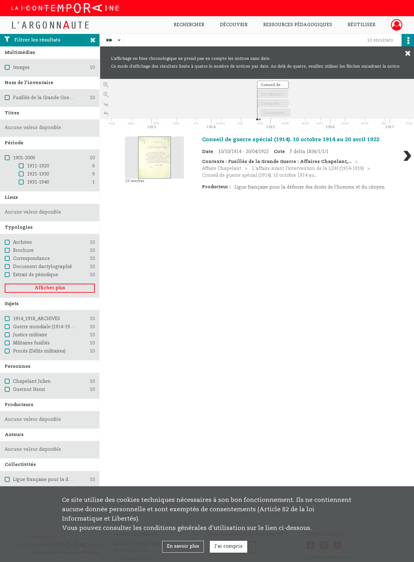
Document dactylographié (42, 267)
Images (21, 67)
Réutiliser (361, 25)
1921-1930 (38, 174)
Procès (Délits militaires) (39, 351)
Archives (22, 242)
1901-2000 (24, 158)
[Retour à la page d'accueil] (106, 115)
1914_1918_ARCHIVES (36, 319)
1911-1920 (38, 166)
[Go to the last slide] (106, 106)
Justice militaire (30, 335)
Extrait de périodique (35, 275)
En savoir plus (183, 546)
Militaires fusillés (31, 343)
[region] (257, 172)
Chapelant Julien (32, 381)
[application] (257, 105)
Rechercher (189, 25)
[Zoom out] (106, 96)
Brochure (23, 250)
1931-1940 (38, 182)
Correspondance (31, 259)
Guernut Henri (29, 389)
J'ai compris (228, 546)
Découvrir (234, 25)
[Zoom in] (106, 86)
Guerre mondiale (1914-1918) (44, 327)
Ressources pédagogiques (297, 25)
